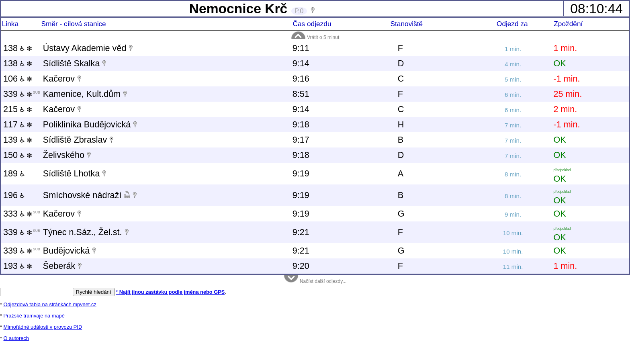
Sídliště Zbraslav (75, 140)
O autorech (16, 338)
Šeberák (59, 266)
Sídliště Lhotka (71, 173)
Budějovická (66, 251)
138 (17, 48)
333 (21, 214)
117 (17, 124)
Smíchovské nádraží (82, 195)
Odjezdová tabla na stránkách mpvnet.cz (50, 304)
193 (17, 266)
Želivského (63, 155)
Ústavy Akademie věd (85, 48)
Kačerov (59, 79)
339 (21, 94)
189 (14, 173)
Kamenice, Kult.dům (82, 94)
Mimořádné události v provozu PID (43, 327)
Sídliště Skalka (71, 63)
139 (17, 140)
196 (14, 195)
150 (17, 155)
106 (17, 79)
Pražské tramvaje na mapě (34, 316)
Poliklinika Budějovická (87, 124)
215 (17, 109)
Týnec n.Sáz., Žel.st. (82, 232)
